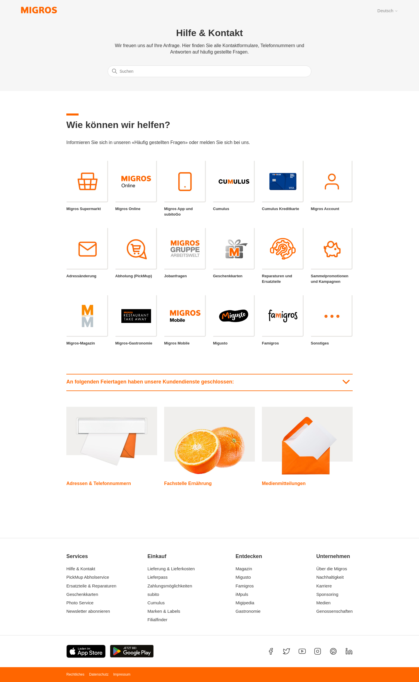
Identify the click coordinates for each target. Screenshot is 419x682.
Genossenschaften (332, 611)
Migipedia (245, 602)
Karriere (324, 585)
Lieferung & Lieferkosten (171, 568)
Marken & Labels (164, 611)
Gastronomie (248, 611)
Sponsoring (327, 594)
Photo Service (79, 602)
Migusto (243, 577)
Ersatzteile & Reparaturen (91, 585)
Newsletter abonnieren (88, 611)
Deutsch (387, 10)
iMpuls (242, 594)
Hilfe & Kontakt (80, 568)
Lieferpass (158, 577)
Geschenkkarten (82, 594)
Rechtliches (75, 674)
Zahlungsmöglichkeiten (170, 585)
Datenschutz (99, 674)
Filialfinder (157, 619)
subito (153, 594)
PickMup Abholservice (87, 577)
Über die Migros (331, 568)
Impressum (121, 674)
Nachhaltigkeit (330, 577)
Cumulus (156, 602)
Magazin (244, 568)
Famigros (245, 585)
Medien (323, 602)
